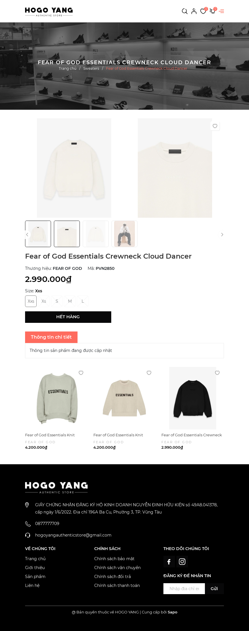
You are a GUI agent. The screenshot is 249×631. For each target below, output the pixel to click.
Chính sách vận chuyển (117, 567)
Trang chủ (35, 558)
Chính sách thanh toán (117, 585)
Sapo (172, 612)
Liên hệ (32, 585)
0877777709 (47, 523)
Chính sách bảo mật (114, 558)
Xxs (31, 301)
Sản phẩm (35, 576)
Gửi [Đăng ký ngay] (214, 588)
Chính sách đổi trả (112, 576)
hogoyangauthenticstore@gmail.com (73, 535)
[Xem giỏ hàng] (212, 11)
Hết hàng (68, 316)
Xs (44, 301)
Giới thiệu (35, 567)
